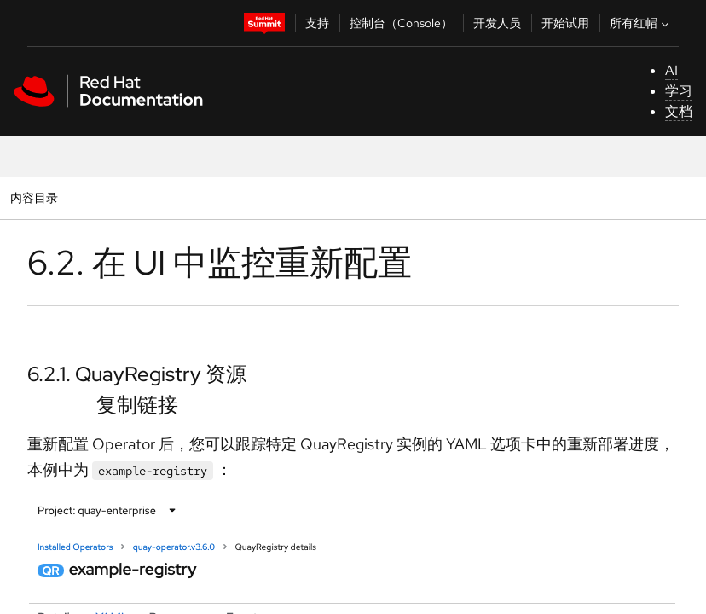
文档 (678, 111)
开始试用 (565, 23)
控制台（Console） (401, 23)
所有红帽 (641, 23)
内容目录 (33, 197)
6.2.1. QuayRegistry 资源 (136, 374)
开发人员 (497, 23)
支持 (317, 23)
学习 (678, 91)
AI (671, 70)
